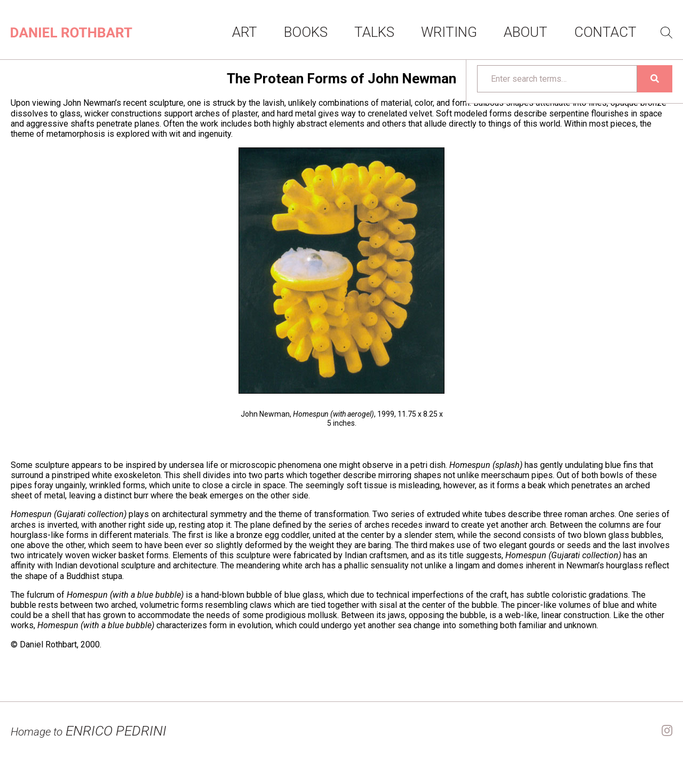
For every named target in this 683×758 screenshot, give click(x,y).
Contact (605, 32)
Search (666, 32)
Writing (449, 32)
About (525, 32)
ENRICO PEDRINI (88, 731)
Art (244, 32)
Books (306, 32)
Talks (374, 32)
